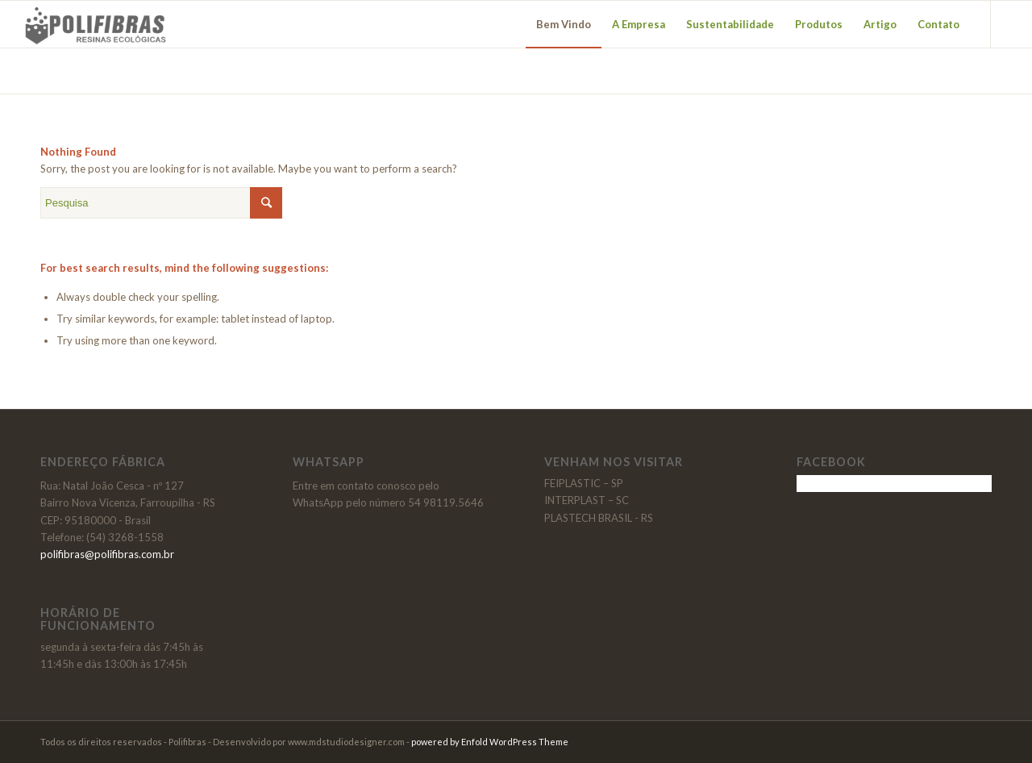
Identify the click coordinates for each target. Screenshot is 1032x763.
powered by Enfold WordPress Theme (489, 741)
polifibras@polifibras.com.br (107, 554)
